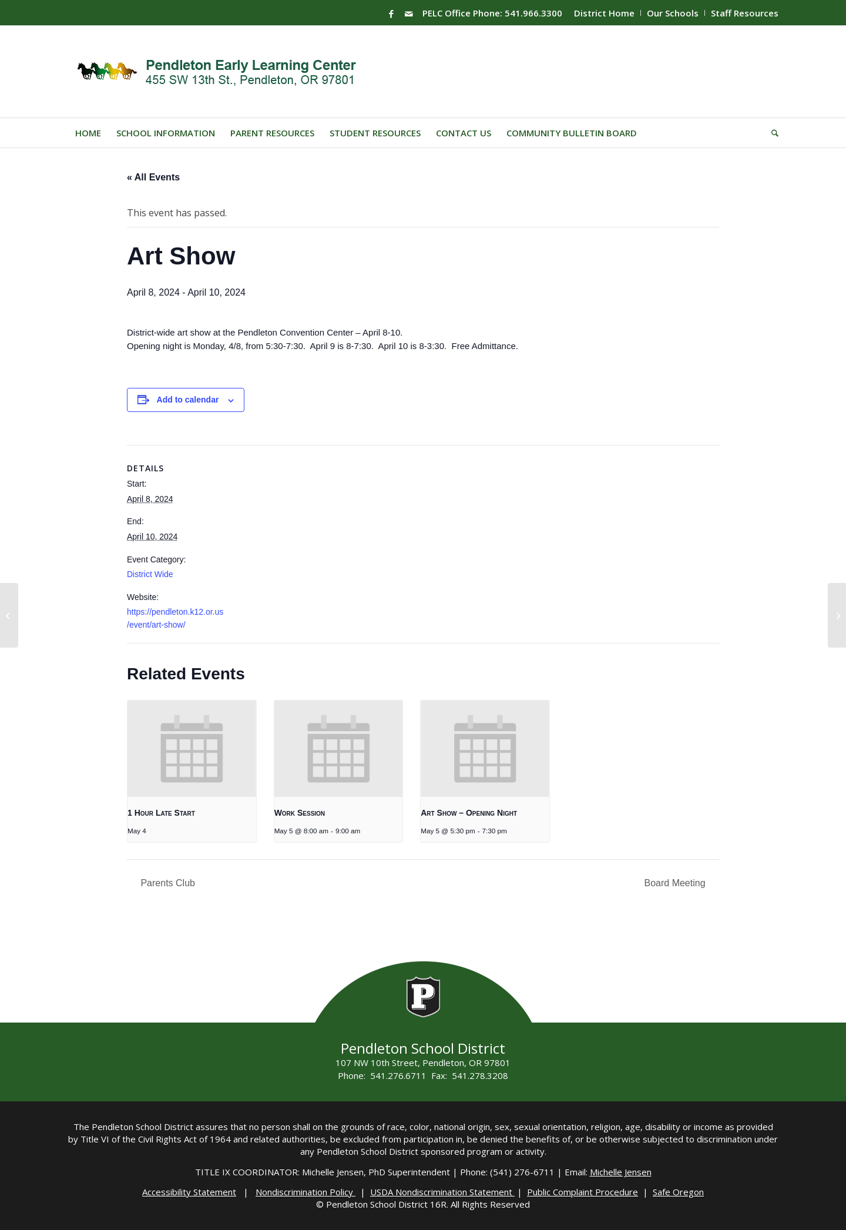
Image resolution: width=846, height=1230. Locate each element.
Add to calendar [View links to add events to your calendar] (188, 399)
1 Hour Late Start (161, 812)
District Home (604, 13)
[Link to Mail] (409, 13)
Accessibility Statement (189, 1192)
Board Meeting (676, 883)
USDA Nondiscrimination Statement (442, 1192)
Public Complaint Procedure (582, 1192)
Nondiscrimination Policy (305, 1192)
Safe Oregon (678, 1192)
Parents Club (166, 883)
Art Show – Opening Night (469, 812)
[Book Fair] (9, 615)
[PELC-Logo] (222, 72)
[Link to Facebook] (391, 13)
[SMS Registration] (837, 615)
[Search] (771, 133)
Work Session (299, 812)
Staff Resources (744, 13)
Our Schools (673, 13)
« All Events (153, 177)
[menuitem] (604, 13)
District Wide (150, 574)
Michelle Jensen (621, 1172)
